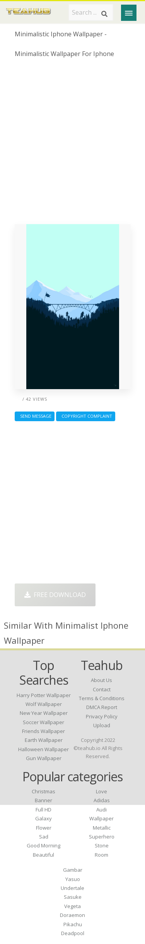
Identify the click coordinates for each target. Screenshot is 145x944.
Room (101, 854)
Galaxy (43, 818)
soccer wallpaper (43, 722)
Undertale (72, 887)
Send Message (34, 416)
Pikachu (72, 924)
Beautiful (43, 854)
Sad (43, 836)
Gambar (72, 869)
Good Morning (43, 845)
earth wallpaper (44, 739)
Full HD (43, 809)
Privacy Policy (102, 716)
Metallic (102, 827)
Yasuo (72, 879)
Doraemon (72, 915)
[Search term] (90, 12)
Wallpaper (101, 818)
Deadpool (72, 933)
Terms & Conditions (102, 698)
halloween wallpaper (43, 749)
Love (101, 791)
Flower (43, 827)
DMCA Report (101, 707)
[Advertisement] (72, 143)
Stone (102, 845)
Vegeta (72, 906)
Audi (101, 809)
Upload (101, 725)
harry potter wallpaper (44, 695)
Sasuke (73, 896)
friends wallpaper (43, 731)
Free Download (55, 594)
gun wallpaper (43, 758)
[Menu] (128, 13)
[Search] (104, 14)
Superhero (101, 836)
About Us (101, 680)
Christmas (43, 791)
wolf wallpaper (44, 704)
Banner (43, 800)
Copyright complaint (85, 416)
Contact (102, 689)
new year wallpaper (44, 712)
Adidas (102, 800)
